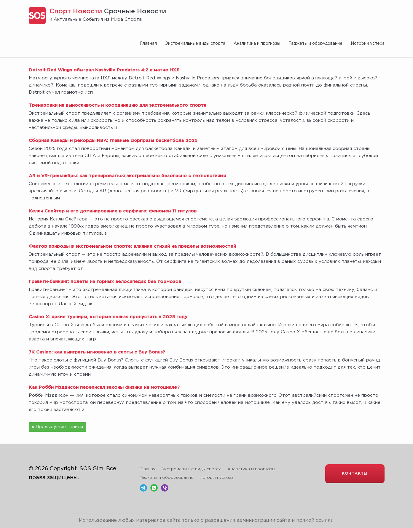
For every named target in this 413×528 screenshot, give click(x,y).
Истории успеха (368, 43)
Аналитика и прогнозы (257, 43)
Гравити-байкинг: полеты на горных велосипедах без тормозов (105, 282)
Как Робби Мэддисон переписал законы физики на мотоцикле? (104, 387)
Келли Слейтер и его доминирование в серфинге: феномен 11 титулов (113, 211)
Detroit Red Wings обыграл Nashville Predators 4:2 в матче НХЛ (104, 70)
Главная (148, 43)
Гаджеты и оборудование (315, 43)
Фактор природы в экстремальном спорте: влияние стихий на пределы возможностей (132, 246)
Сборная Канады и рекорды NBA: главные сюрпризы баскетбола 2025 (113, 141)
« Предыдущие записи (57, 427)
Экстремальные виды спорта (195, 43)
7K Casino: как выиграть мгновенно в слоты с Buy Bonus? (97, 352)
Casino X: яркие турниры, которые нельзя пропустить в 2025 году (108, 317)
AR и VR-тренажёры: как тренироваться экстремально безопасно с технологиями (127, 176)
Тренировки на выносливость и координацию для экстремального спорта (117, 105)
